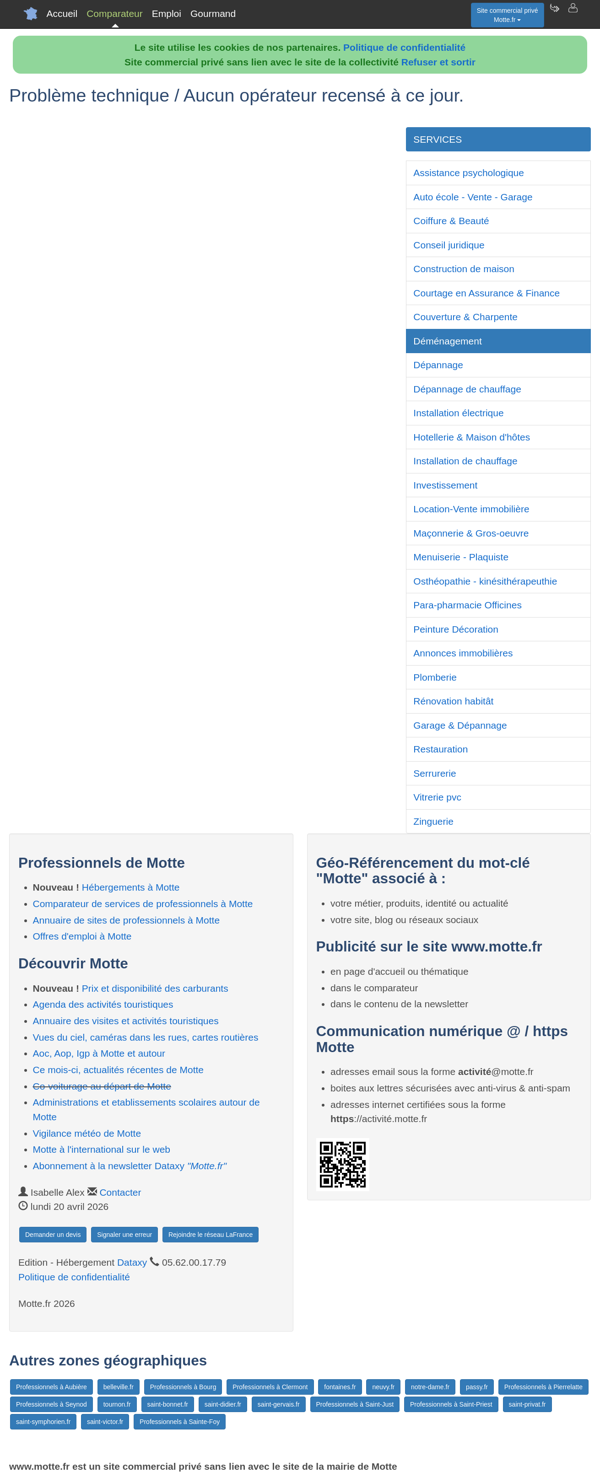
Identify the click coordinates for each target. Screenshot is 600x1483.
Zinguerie (433, 821)
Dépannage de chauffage (467, 389)
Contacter (120, 1192)
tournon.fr (117, 1404)
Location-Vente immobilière (471, 509)
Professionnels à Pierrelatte (543, 1387)
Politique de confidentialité (404, 47)
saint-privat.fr (527, 1404)
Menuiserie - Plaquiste (460, 557)
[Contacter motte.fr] (572, 13)
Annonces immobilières (463, 653)
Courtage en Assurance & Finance (486, 293)
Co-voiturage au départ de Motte (102, 1086)
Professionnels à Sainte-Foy (180, 1421)
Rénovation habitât (453, 701)
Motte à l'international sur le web (102, 1149)
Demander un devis (53, 1234)
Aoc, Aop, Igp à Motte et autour (99, 1053)
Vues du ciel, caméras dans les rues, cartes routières (146, 1037)
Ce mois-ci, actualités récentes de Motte (118, 1069)
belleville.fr (118, 1387)
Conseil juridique (448, 245)
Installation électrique (458, 413)
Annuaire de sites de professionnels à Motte (126, 920)
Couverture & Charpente (465, 317)
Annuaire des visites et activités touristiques (126, 1021)
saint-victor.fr (105, 1421)
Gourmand (213, 13)
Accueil (62, 13)
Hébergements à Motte (131, 887)
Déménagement (447, 341)
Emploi (166, 13)
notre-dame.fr (430, 1387)
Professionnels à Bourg (183, 1387)
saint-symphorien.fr (43, 1421)
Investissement (445, 485)
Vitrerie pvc (437, 797)
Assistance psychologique (468, 172)
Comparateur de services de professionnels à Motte (143, 903)
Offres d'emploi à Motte (82, 936)
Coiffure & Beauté (451, 220)
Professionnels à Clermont (270, 1387)
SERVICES (437, 139)
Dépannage (438, 365)
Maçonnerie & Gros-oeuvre (471, 533)
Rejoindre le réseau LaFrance (210, 1234)
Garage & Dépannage (460, 725)
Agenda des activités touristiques (103, 1004)
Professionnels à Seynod (51, 1404)
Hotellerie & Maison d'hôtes (471, 437)
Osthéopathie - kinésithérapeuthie (485, 581)
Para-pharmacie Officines (467, 605)
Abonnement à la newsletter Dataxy (130, 1166)
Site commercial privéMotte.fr (507, 15)
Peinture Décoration (455, 629)
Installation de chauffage (465, 461)
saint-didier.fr (223, 1404)
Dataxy (132, 1262)
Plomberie (435, 677)
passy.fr (477, 1387)
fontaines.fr (340, 1387)
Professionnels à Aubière (51, 1387)
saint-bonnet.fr (168, 1404)
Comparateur (114, 13)
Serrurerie (434, 773)
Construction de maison (463, 268)
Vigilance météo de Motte (87, 1133)
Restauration (440, 749)
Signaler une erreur (124, 1234)
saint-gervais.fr (279, 1404)
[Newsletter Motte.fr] (554, 13)
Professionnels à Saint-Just (355, 1404)
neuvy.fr (383, 1387)
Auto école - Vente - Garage (472, 197)
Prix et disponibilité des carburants (155, 988)
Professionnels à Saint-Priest (451, 1404)
